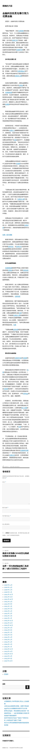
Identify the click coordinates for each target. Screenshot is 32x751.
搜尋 (3, 684)
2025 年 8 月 (8, 604)
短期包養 (15, 329)
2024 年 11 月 (8, 623)
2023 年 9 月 (8, 656)
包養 (15, 140)
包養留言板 (18, 358)
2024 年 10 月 (8, 625)
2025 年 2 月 (8, 616)
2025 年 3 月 (8, 613)
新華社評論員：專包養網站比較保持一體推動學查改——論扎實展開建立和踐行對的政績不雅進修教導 (16, 713)
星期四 (6, 674)
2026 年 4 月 (8, 585)
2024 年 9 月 (8, 627)
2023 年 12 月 (8, 649)
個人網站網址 (6, 524)
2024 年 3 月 (8, 642)
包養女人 (12, 130)
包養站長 (12, 455)
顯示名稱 (5, 507)
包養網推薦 (8, 92)
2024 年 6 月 (8, 635)
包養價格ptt (21, 71)
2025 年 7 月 (8, 606)
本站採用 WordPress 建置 (16, 747)
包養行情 (14, 40)
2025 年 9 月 (8, 601)
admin (7, 466)
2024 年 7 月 (8, 632)
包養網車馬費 (24, 450)
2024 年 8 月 (8, 630)
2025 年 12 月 (8, 594)
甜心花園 (24, 408)
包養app (25, 393)
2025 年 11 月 (8, 597)
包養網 (7, 104)
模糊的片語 (7, 6)
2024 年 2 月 (8, 644)
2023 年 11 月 (8, 651)
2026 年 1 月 (8, 592)
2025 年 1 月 (8, 618)
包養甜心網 (18, 76)
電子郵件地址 (6, 516)
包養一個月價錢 (7, 235)
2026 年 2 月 (8, 590)
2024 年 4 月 (8, 639)
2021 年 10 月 (8, 661)
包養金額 (25, 270)
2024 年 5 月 (8, 637)
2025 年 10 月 (8, 599)
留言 (4, 482)
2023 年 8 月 (8, 658)
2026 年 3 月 (8, 587)
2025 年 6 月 (8, 609)
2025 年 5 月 (8, 611)
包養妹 (21, 85)
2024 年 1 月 (8, 646)
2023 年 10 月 (8, 654)
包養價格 (21, 31)
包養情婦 (17, 296)
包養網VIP (19, 50)
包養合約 (19, 246)
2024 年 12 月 (8, 620)
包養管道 (10, 246)
